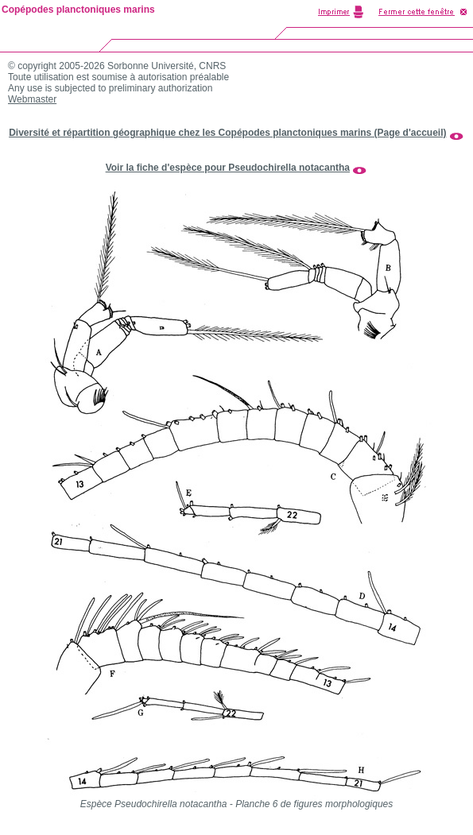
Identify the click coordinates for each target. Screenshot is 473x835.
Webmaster (32, 99)
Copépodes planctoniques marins (78, 9)
